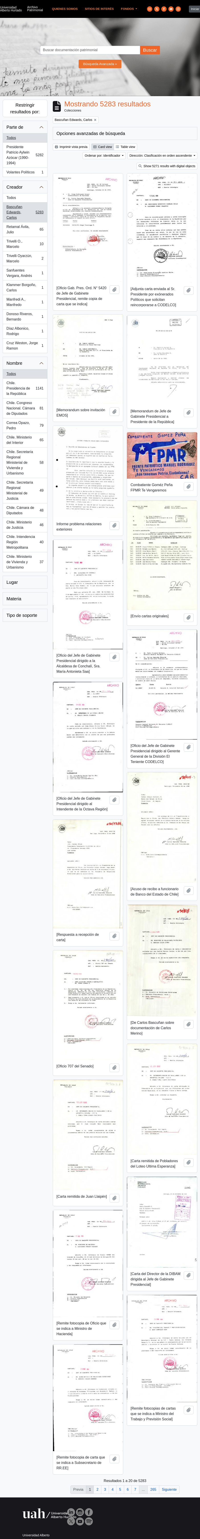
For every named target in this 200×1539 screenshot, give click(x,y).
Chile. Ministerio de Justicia (25, 524)
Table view (125, 147)
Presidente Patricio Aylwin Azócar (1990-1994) (25, 155)
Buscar (150, 50)
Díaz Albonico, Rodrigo (25, 331)
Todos (11, 138)
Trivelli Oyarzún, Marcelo (25, 258)
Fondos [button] (128, 9)
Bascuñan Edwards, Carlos (25, 212)
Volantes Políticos (25, 173)
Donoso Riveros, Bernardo (25, 316)
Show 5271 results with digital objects (167, 166)
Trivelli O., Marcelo (25, 244)
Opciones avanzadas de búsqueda (91, 133)
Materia (13, 598)
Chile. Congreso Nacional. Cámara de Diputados (25, 408)
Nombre (14, 363)
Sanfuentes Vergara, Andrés (25, 273)
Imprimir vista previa (71, 147)
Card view (102, 147)
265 (153, 1489)
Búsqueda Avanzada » (100, 64)
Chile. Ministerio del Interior (25, 440)
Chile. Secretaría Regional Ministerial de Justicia (25, 490)
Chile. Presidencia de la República (25, 388)
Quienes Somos (65, 9)
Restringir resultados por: (25, 108)
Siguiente (169, 1489)
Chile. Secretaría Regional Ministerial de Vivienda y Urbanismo (25, 462)
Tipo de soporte (21, 615)
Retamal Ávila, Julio (25, 229)
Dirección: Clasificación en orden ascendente (161, 155)
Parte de (14, 127)
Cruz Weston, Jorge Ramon (25, 345)
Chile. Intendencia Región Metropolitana (25, 542)
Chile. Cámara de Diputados (25, 510)
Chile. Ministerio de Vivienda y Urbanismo (25, 562)
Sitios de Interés (99, 9)
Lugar (12, 582)
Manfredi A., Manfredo (25, 302)
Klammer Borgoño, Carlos (25, 287)
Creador (14, 187)
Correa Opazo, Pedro (25, 425)
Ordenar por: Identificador (103, 155)
